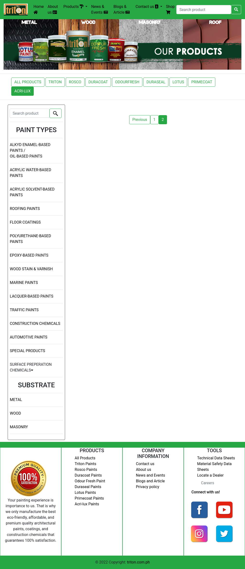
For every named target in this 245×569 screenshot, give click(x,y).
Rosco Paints (86, 469)
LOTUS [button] (178, 82)
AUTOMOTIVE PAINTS (28, 337)
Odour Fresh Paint (90, 481)
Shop (170, 9)
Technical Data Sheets (216, 458)
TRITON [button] (55, 82)
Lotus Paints (85, 492)
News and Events (150, 475)
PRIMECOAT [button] (201, 82)
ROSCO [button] (75, 82)
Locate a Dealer (210, 475)
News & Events (99, 9)
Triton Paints (85, 464)
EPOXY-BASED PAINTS (29, 255)
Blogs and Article (150, 481)
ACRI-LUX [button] (22, 91)
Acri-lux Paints (87, 504)
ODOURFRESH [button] (127, 82)
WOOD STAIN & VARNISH (31, 269)
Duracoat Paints (88, 475)
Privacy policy (147, 486)
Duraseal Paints (88, 486)
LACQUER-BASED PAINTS (31, 296)
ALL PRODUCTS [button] (27, 82)
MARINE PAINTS (24, 282)
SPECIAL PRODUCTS (27, 351)
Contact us (145, 464)
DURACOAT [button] (98, 82)
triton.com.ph (138, 562)
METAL (16, 399)
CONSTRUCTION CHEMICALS (35, 323)
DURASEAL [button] (155, 82)
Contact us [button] (147, 6)
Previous (139, 119)
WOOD (15, 413)
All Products (85, 458)
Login (192, 548)
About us (53, 9)
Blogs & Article (121, 9)
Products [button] (73, 6)
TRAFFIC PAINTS (24, 310)
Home (38, 9)
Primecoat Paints (89, 498)
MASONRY (19, 427)
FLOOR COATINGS (25, 222)
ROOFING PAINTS (25, 208)
